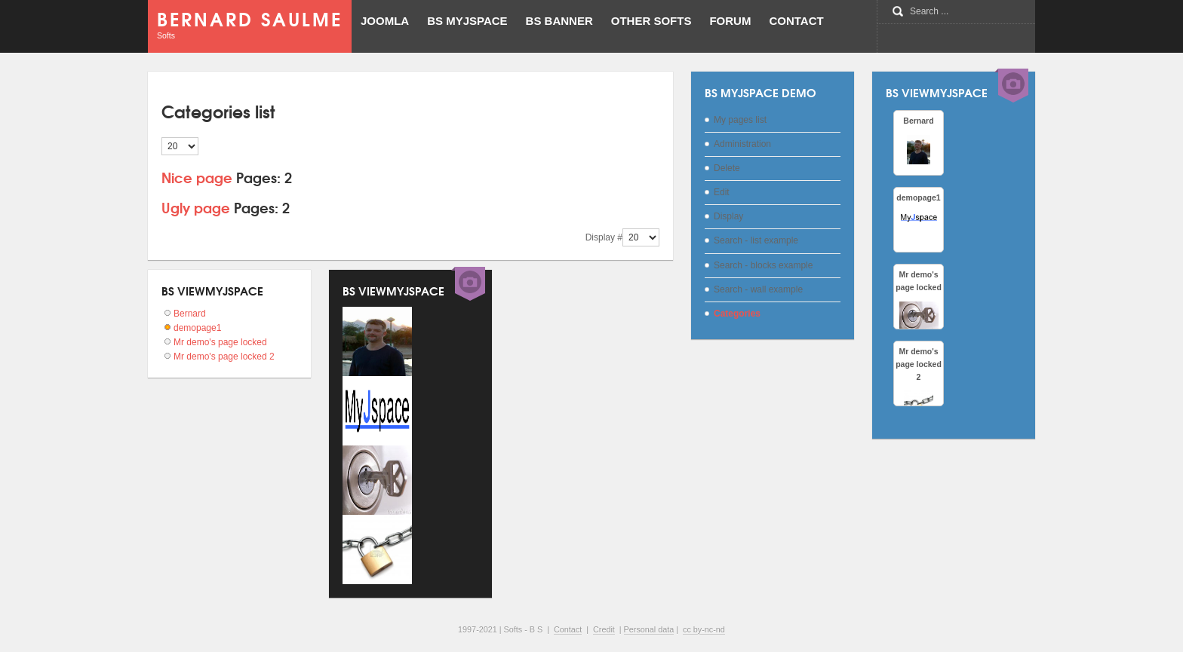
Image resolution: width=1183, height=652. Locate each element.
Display (728, 216)
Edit (722, 192)
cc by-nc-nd (704, 629)
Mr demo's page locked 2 (224, 356)
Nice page (196, 177)
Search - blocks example (763, 265)
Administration (742, 144)
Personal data (649, 629)
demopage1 (197, 328)
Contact (568, 629)
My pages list (740, 120)
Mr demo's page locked (220, 342)
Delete (727, 168)
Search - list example (756, 240)
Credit (604, 629)
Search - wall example (758, 289)
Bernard (190, 313)
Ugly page (195, 207)
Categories (737, 313)
